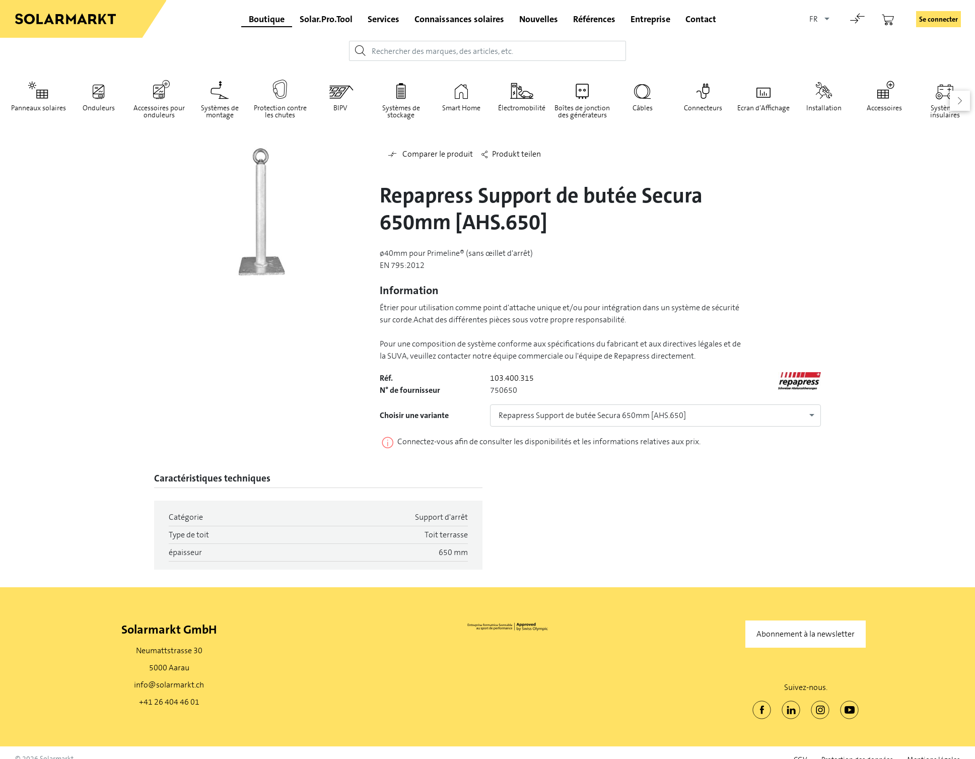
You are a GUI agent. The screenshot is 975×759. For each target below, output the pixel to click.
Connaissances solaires (459, 19)
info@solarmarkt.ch (169, 684)
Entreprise (650, 19)
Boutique (267, 19)
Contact (700, 19)
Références (594, 19)
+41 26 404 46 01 (169, 702)
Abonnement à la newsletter (805, 634)
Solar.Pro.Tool (326, 19)
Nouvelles (538, 19)
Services (383, 19)
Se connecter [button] (938, 19)
